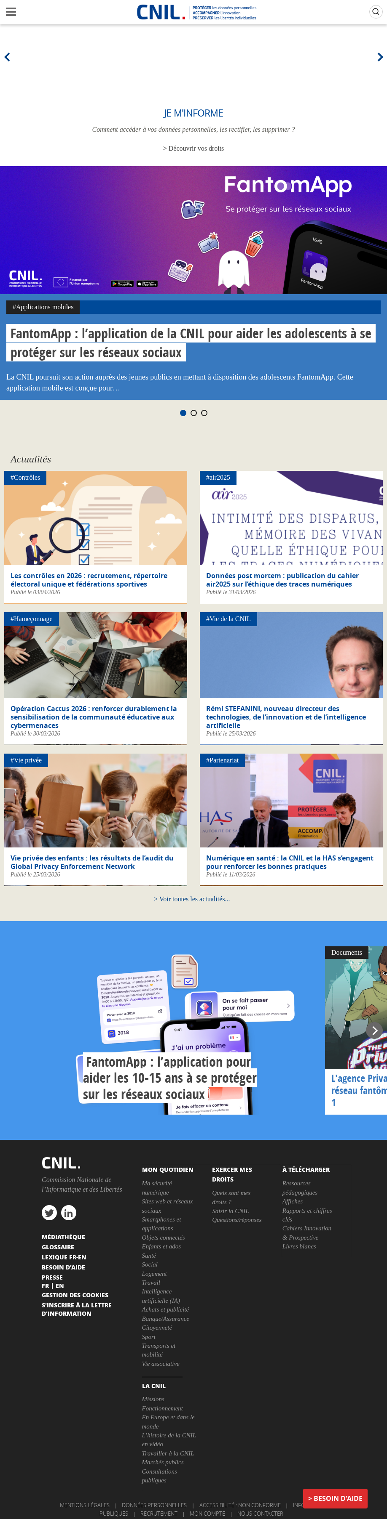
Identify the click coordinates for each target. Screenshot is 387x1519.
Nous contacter (260, 1513)
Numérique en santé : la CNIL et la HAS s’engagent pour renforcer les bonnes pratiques (290, 862)
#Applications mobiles (43, 307)
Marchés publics (163, 1462)
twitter (49, 1212)
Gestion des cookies (75, 1295)
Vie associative (161, 1363)
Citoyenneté (157, 1327)
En (60, 1285)
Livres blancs (299, 1246)
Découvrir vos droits (196, 148)
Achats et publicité (165, 1309)
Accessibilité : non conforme (240, 1505)
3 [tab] (204, 413)
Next (378, 57)
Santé (149, 1255)
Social (150, 1264)
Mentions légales (85, 1505)
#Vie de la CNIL (228, 618)
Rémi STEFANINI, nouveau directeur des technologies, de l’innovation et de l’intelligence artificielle (286, 717)
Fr (45, 1285)
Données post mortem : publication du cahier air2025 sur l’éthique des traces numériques (282, 580)
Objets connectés (163, 1237)
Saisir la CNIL (230, 1211)
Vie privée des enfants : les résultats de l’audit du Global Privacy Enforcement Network (92, 862)
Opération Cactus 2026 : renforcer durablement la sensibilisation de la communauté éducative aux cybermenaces (94, 717)
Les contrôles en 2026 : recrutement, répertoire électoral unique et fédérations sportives (89, 580)
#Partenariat (222, 760)
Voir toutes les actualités (192, 899)
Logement (154, 1273)
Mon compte (207, 1513)
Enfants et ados (161, 1246)
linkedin (68, 1212)
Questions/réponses (237, 1219)
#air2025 (218, 477)
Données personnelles (154, 1505)
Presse (52, 1277)
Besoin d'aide (338, 1498)
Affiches (292, 1201)
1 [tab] (183, 413)
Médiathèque (63, 1236)
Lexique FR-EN (64, 1257)
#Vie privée (26, 760)
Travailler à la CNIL (168, 1453)
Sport (149, 1336)
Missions (153, 1399)
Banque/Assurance (165, 1318)
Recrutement (158, 1513)
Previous (8, 57)
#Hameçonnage (32, 618)
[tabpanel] (193, 283)
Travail (151, 1282)
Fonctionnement (162, 1408)
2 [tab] (194, 413)
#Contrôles (25, 477)
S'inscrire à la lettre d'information (77, 1309)
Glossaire (58, 1247)
